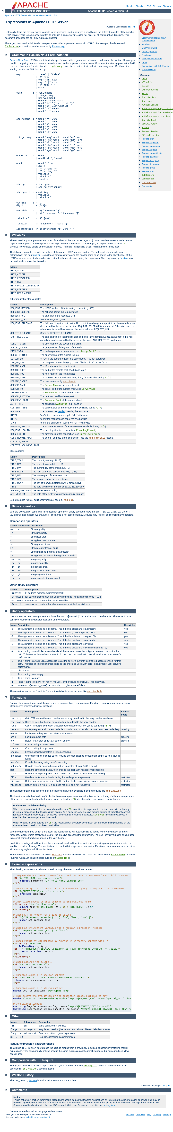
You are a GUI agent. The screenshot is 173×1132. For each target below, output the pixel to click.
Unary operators (149, 51)
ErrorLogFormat (85, 430)
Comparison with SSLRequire (156, 66)
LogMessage (148, 179)
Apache (8, 15)
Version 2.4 (51, 15)
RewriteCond (149, 120)
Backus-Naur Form (19, 60)
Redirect (147, 101)
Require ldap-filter (150, 157)
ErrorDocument (150, 90)
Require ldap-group (151, 146)
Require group (148, 168)
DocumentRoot (53, 400)
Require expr (58, 46)
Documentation (36, 15)
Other (144, 62)
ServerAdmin (52, 392)
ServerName (52, 385)
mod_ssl (68, 500)
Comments (147, 186)
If (73, 799)
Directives (140, 6)
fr (134, 27)
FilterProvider (150, 135)
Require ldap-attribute (152, 153)
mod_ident (69, 381)
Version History (149, 69)
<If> (144, 78)
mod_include (149, 182)
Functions (146, 55)
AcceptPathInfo (90, 351)
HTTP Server (21, 15)
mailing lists (109, 1105)
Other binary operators (24, 585)
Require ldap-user (150, 142)
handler (61, 411)
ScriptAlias (149, 97)
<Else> (145, 86)
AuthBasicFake (150, 105)
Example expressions (152, 58)
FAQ (149, 6)
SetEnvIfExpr (149, 124)
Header (145, 127)
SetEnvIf (98, 815)
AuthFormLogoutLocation (156, 116)
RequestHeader (150, 131)
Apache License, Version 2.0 (36, 1117)
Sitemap (167, 6)
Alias (145, 93)
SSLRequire (12, 46)
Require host (148, 171)
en (129, 27)
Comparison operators (24, 521)
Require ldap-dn (149, 149)
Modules (130, 6)
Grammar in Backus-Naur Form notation (154, 39)
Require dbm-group (151, 164)
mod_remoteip (97, 438)
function (37, 255)
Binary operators (149, 48)
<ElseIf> (147, 82)
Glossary (157, 6)
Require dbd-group (150, 160)
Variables (146, 44)
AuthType (61, 404)
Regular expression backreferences (32, 1043)
